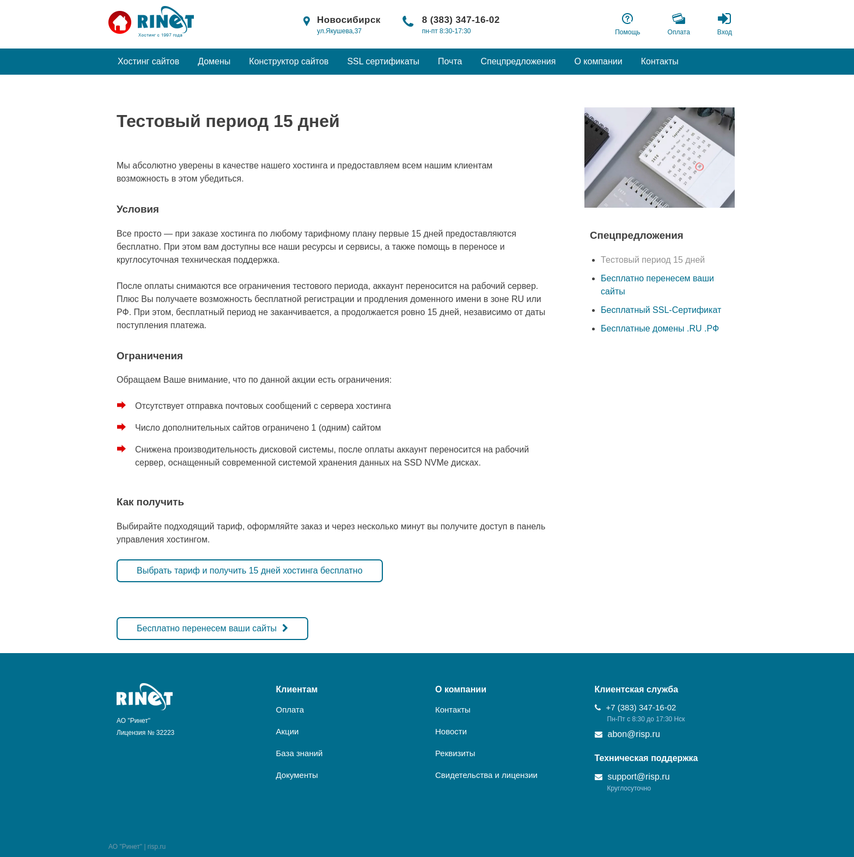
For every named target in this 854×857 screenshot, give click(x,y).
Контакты (660, 61)
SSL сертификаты (383, 61)
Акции (287, 731)
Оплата (290, 709)
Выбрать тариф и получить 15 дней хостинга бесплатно (250, 570)
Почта (450, 61)
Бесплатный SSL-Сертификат (661, 310)
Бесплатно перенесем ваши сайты (207, 628)
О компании (598, 61)
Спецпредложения (518, 61)
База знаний (299, 753)
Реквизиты (455, 753)
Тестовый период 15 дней (653, 259)
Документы (297, 775)
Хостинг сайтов (148, 61)
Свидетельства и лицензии (486, 775)
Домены (214, 61)
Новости (451, 731)
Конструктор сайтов (288, 61)
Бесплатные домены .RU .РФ (660, 328)
